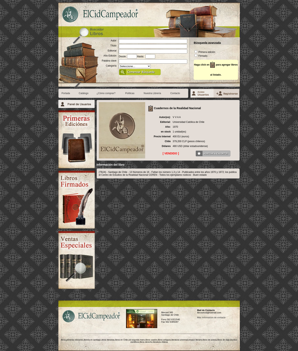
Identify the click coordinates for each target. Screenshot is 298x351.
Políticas (129, 93)
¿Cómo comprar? (106, 93)
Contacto (175, 93)
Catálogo (83, 93)
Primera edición (205, 52)
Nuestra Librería (152, 93)
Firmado (201, 55)
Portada (66, 93)
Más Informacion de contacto (211, 317)
